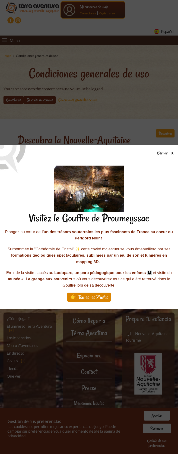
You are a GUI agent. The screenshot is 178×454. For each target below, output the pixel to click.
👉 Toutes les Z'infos (89, 297)
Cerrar (167, 153)
